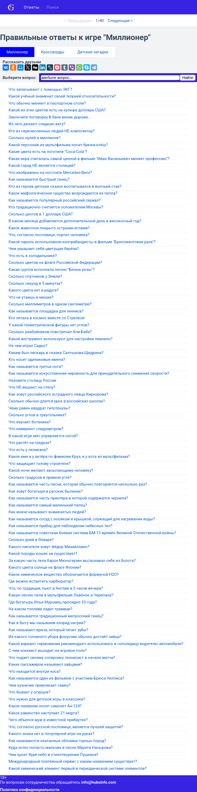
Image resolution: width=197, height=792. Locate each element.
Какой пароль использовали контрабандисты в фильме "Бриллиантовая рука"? (82, 242)
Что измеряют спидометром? (36, 428)
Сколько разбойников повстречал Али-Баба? (50, 331)
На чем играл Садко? (28, 345)
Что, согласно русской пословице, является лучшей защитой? (66, 727)
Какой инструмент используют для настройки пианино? (61, 339)
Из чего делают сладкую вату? (37, 124)
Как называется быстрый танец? (39, 179)
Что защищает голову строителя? (40, 463)
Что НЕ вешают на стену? (32, 387)
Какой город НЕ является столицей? (42, 165)
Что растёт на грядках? (30, 442)
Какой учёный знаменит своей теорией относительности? (62, 96)
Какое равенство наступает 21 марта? (44, 713)
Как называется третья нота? (36, 366)
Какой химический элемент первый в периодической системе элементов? (78, 768)
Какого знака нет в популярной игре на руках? (51, 733)
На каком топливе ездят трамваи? (40, 609)
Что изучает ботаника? (30, 422)
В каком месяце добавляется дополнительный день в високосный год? (75, 221)
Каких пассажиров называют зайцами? (45, 664)
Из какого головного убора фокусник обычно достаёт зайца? (65, 636)
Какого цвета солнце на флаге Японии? (45, 567)
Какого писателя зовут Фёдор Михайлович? (49, 546)
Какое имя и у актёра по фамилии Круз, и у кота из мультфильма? (69, 456)
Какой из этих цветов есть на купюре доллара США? (57, 110)
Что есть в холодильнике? (33, 255)
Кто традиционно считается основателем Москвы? (56, 207)
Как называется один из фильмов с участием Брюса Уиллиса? (66, 678)
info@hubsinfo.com (98, 782)
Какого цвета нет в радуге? (34, 290)
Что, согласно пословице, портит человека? (49, 234)
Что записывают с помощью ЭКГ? (40, 89)
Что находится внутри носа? (35, 671)
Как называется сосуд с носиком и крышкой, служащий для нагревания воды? (82, 519)
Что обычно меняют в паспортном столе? (47, 103)
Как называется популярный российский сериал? (55, 200)
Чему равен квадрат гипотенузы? (40, 408)
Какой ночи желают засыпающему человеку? (51, 470)
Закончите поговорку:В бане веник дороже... (50, 117)
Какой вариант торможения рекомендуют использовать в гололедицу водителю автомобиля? (96, 643)
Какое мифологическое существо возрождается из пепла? (63, 193)
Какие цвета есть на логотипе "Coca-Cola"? (48, 151)
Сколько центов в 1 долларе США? (41, 214)
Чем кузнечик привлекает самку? (40, 685)
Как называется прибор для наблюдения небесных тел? (61, 525)
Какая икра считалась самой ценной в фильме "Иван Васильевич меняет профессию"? (89, 158)
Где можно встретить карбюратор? (41, 581)
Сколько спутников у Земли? (35, 276)
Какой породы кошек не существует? (43, 553)
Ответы (32, 7)
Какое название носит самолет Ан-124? (45, 706)
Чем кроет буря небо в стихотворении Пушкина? (54, 754)
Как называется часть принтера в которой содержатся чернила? (68, 498)
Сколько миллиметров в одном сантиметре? (50, 304)
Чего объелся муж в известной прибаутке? (48, 719)
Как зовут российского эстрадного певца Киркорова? (58, 394)
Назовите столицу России (32, 380)
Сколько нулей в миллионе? (35, 137)
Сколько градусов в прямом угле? (40, 477)
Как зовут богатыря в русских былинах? (46, 491)
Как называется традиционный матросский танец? (56, 616)
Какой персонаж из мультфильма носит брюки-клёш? (58, 145)
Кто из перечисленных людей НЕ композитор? (52, 131)
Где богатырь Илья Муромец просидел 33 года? (53, 602)
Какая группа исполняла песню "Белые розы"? (52, 269)
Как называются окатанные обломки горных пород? (57, 740)
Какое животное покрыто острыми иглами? (49, 228)
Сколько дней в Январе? (31, 539)
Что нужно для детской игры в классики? (47, 699)
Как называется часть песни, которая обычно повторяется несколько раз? (78, 484)
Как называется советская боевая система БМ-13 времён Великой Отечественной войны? (92, 533)
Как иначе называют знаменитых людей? (47, 512)
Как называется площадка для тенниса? (46, 311)
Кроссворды (52, 52)
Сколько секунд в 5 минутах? (35, 283)
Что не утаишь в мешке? (31, 297)
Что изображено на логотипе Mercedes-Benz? (50, 172)
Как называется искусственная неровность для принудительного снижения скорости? (89, 373)
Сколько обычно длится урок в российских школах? (57, 401)
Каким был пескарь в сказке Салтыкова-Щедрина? (56, 352)
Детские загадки (92, 52)
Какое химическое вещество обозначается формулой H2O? (64, 574)
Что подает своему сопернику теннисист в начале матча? (62, 657)
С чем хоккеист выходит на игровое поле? (48, 650)
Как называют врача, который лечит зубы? (48, 630)
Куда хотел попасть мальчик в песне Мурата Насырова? (61, 747)
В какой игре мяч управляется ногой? (43, 436)
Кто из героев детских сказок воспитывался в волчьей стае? (65, 186)
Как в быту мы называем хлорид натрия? (47, 622)
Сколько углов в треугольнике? (37, 415)
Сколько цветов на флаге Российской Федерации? (55, 262)
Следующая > (120, 20)
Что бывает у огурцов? (29, 692)
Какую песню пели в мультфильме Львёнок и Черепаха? (61, 595)
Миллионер (17, 52)
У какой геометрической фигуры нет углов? (49, 325)
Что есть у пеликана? (28, 449)
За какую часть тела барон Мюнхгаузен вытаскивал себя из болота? (72, 560)
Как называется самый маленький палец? (48, 505)
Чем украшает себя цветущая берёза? (44, 248)
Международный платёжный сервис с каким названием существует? (73, 761)
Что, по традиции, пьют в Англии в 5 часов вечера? (56, 588)
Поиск (53, 7)
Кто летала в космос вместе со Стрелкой (47, 318)
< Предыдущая (78, 20)
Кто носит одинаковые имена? (37, 359)
